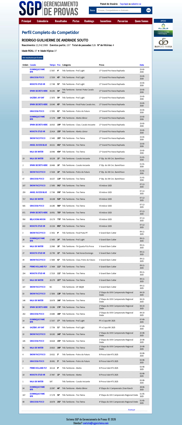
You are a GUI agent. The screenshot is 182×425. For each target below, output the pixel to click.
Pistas (76, 21)
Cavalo (33, 65)
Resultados (61, 21)
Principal (26, 21)
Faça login (124, 3)
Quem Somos (141, 21)
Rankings (89, 21)
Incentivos (105, 21)
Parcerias (123, 21)
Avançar (131, 409)
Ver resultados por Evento (32, 57)
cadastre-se (136, 3)
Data (142, 65)
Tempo (53, 65)
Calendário (42, 21)
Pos (58, 65)
